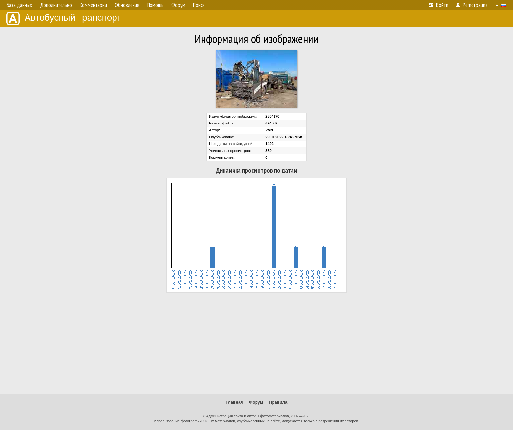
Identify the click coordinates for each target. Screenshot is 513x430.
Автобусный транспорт (63, 18)
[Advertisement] (256, 343)
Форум (256, 402)
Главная (234, 402)
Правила (278, 402)
